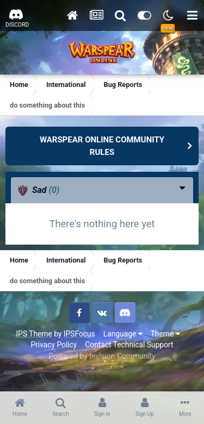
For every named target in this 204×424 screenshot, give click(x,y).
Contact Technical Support (129, 344)
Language (123, 333)
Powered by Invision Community (101, 356)
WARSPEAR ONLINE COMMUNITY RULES (102, 146)
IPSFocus (79, 333)
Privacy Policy (53, 344)
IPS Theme (34, 333)
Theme (165, 333)
